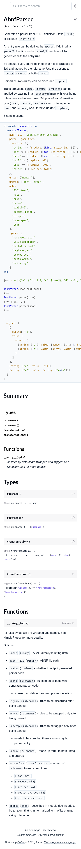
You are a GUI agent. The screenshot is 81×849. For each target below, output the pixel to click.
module (55, 555)
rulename (36, 527)
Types (10, 412)
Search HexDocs (26, 834)
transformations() (16, 434)
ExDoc (21, 842)
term (7, 559)
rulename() (11, 420)
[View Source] (73, 494)
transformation (45, 587)
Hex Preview (49, 830)
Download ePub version (51, 834)
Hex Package (32, 830)
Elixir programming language (60, 842)
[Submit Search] (14, 6)
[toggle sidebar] (4, 5)
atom (66, 555)
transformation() (15, 430)
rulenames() (11, 425)
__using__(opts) (14, 457)
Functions (14, 449)
